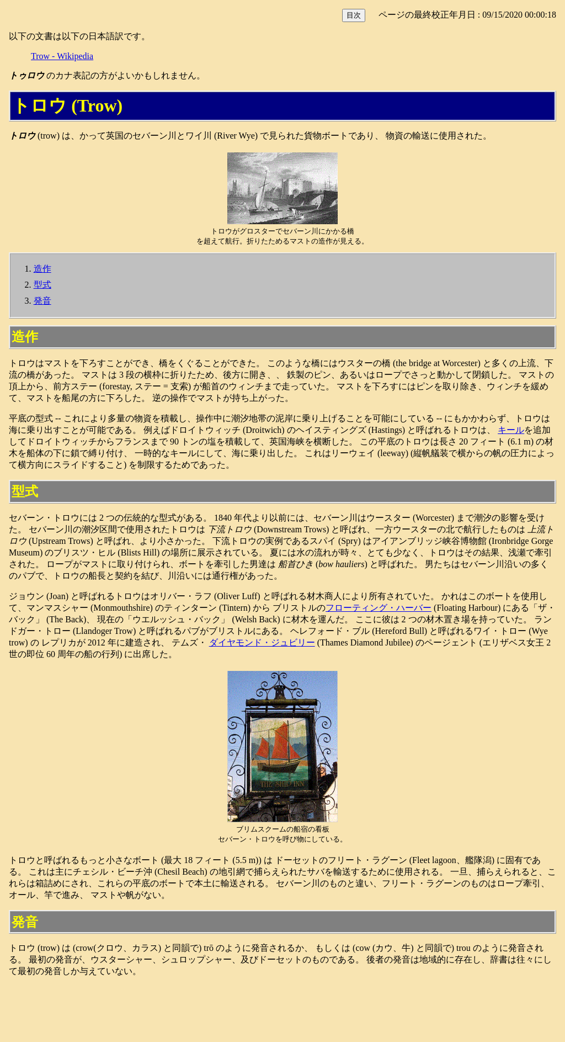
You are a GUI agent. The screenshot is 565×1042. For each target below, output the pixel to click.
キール (511, 430)
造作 (42, 268)
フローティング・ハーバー (378, 607)
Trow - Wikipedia (62, 56)
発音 (42, 300)
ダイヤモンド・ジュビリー (262, 642)
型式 (42, 284)
